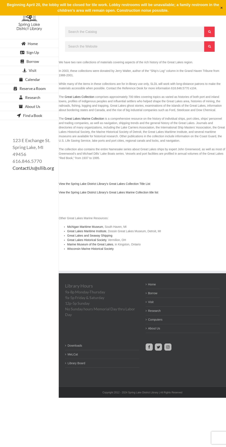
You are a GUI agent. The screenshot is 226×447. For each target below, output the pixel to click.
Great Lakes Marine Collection (84, 118)
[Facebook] (149, 347)
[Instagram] (167, 347)
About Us (154, 328)
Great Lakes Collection (79, 96)
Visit (151, 302)
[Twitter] (158, 347)
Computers (155, 319)
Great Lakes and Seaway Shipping (89, 235)
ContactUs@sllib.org (33, 168)
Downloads (75, 345)
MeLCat (73, 354)
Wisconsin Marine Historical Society (90, 248)
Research (154, 310)
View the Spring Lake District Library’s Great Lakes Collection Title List (104, 183)
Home (152, 284)
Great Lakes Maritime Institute (86, 231)
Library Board (76, 363)
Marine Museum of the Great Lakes (90, 244)
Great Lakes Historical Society (86, 240)
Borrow (152, 293)
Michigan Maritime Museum (85, 226)
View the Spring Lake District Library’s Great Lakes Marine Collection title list (108, 192)
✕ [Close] (221, 8)
